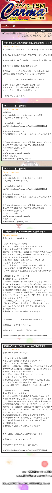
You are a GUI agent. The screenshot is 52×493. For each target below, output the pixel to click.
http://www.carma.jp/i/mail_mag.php (17, 158)
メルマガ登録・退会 (24, 476)
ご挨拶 (29, 472)
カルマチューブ (40, 476)
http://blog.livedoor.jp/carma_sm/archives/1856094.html (25, 126)
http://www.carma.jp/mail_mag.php (16, 153)
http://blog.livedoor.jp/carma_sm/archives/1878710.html (25, 336)
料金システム (39, 472)
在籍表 (48, 472)
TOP (24, 472)
